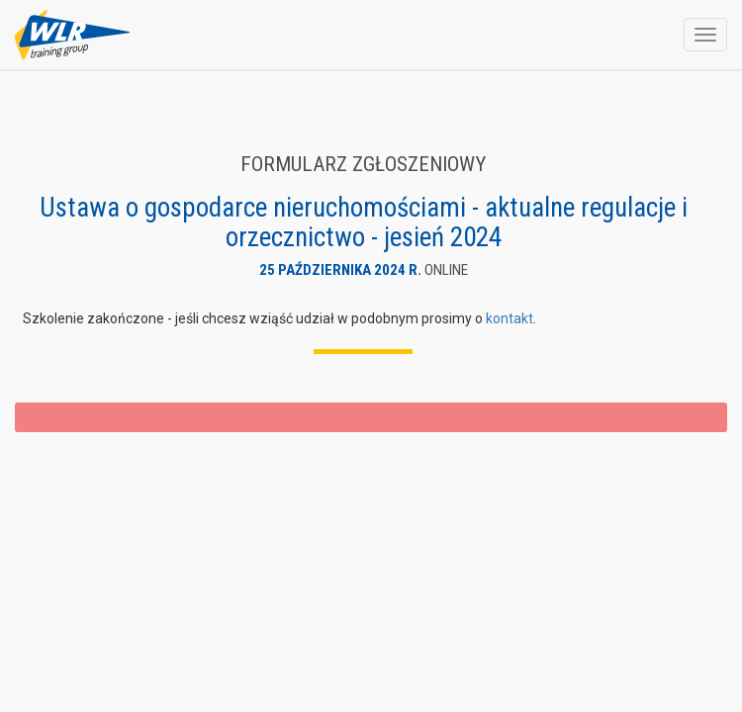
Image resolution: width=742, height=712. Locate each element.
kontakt (509, 318)
